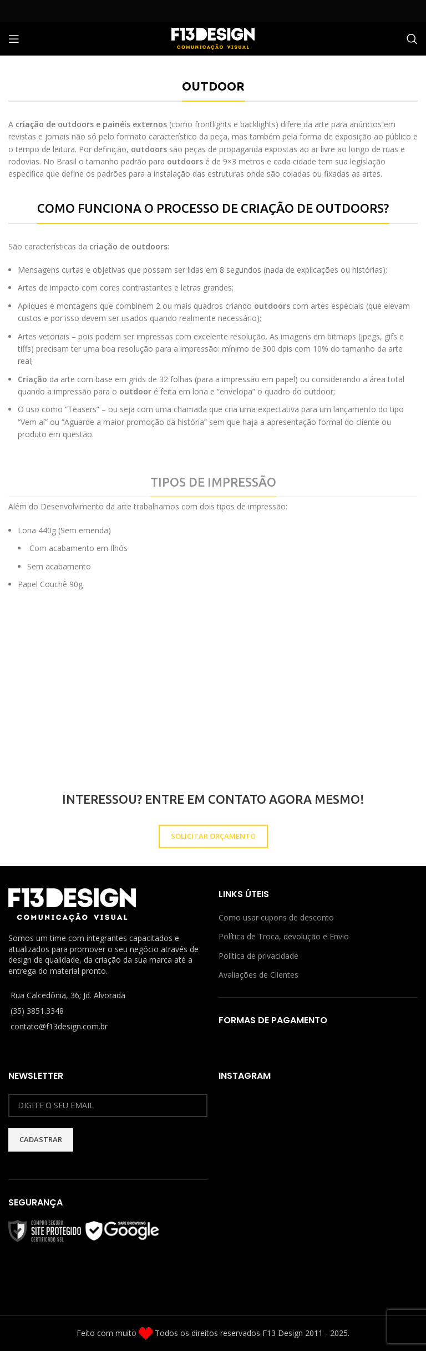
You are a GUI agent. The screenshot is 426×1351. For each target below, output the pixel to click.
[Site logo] (213, 38)
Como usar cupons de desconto (276, 917)
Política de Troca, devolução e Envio (284, 936)
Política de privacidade (258, 955)
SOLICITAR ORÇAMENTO (213, 862)
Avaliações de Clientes (258, 974)
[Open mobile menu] (14, 39)
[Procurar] (412, 39)
